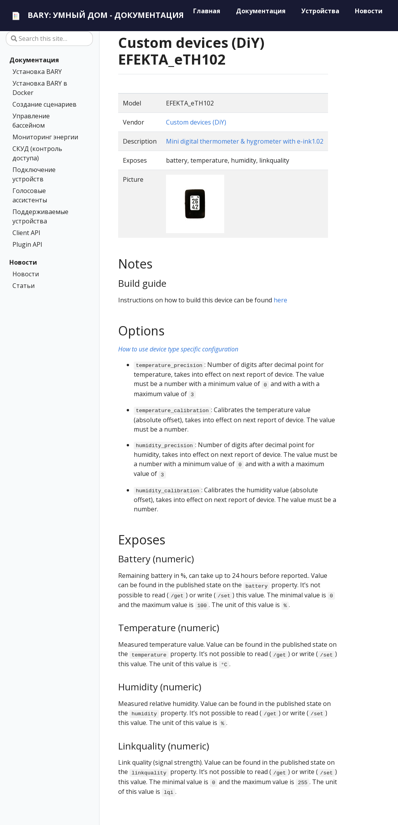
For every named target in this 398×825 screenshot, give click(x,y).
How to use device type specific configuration (178, 349)
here (280, 300)
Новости (23, 262)
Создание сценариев (44, 104)
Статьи (23, 285)
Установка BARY (37, 71)
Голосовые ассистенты (29, 195)
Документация (34, 60)
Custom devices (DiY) (196, 122)
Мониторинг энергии (45, 137)
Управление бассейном (31, 121)
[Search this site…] (49, 38)
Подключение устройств (34, 174)
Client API (26, 232)
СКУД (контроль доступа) (37, 153)
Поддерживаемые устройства (40, 216)
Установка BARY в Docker (39, 88)
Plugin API (27, 244)
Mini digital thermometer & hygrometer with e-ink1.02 (244, 141)
